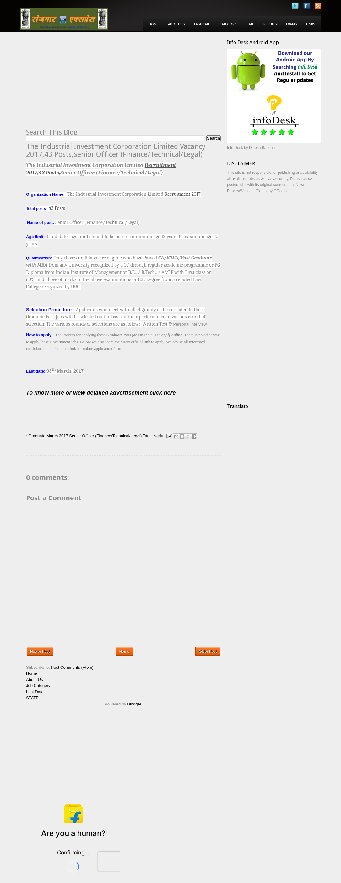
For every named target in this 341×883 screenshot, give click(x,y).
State (250, 24)
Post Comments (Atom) (72, 667)
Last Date (202, 24)
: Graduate (35, 436)
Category (227, 24)
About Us (176, 24)
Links (310, 24)
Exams (291, 24)
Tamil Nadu (153, 436)
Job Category (38, 685)
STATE (32, 697)
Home (154, 24)
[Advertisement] (79, 83)
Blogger (134, 704)
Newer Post (40, 651)
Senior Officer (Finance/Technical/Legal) (105, 436)
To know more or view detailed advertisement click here (101, 393)
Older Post (208, 651)
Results (270, 24)
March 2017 (57, 436)
